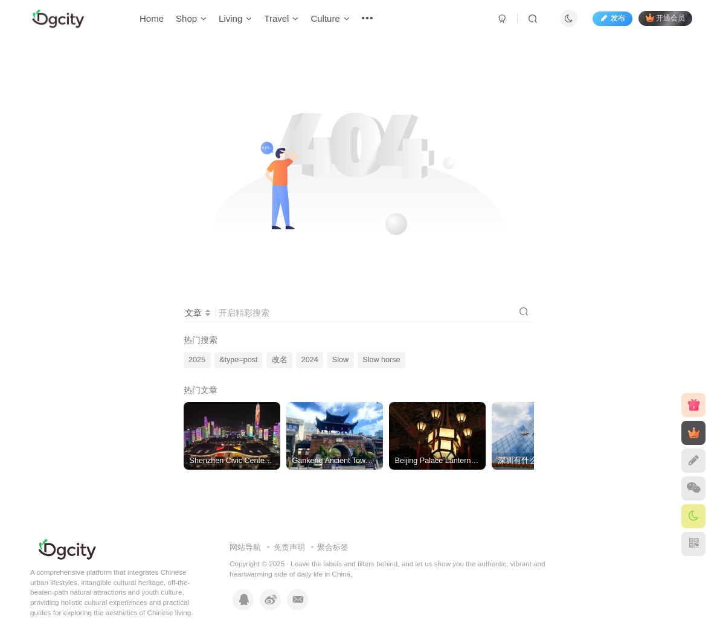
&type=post (238, 360)
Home (155, 20)
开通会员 (662, 19)
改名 (280, 360)
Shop (194, 20)
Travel (284, 20)
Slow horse (381, 360)
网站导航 (245, 547)
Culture (332, 20)
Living (238, 20)
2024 (309, 360)
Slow (340, 360)
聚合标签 (333, 547)
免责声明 (289, 547)
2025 (196, 360)
